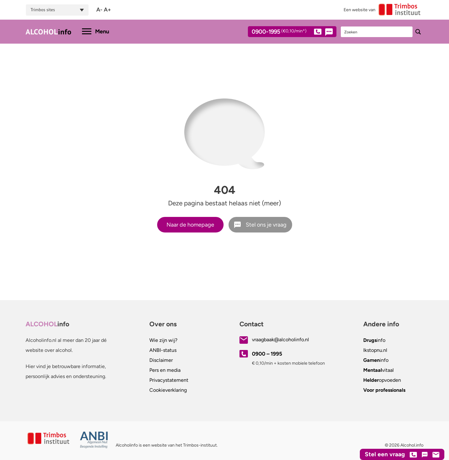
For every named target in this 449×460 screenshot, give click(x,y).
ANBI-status (162, 350)
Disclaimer (161, 360)
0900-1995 (286, 32)
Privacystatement (168, 380)
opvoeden (382, 380)
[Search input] (377, 31)
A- (99, 9)
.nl (375, 350)
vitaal (378, 370)
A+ (107, 9)
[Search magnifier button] (418, 31)
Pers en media (165, 370)
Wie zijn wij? (163, 340)
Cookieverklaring (168, 390)
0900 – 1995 (267, 354)
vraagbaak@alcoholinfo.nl (280, 340)
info (374, 340)
